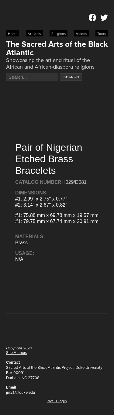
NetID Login (57, 401)
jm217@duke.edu (20, 392)
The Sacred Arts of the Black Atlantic (57, 48)
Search (71, 77)
